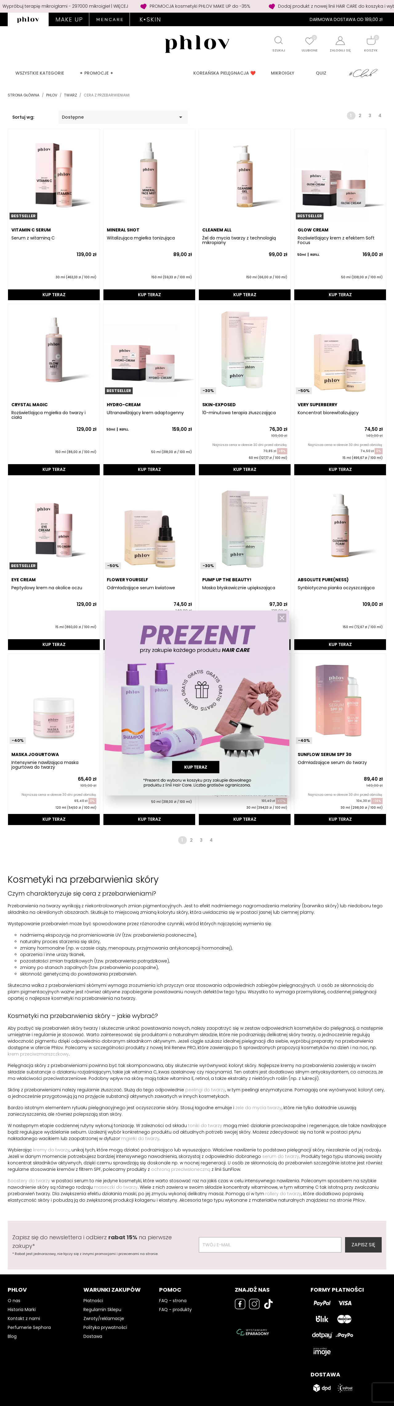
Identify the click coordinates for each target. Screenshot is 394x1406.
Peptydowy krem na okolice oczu (46, 588)
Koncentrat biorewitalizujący (328, 413)
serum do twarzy (280, 1156)
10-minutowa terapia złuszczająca (239, 413)
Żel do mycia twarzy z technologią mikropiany (239, 240)
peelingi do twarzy (205, 1090)
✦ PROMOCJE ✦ (96, 73)
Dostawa (92, 1336)
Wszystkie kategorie (39, 73)
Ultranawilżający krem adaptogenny (145, 413)
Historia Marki (22, 1309)
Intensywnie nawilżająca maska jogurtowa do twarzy (44, 765)
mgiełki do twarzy (140, 1138)
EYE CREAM (23, 580)
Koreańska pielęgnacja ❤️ (224, 73)
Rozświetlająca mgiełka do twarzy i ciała (48, 415)
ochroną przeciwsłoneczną (180, 1169)
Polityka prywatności (105, 1327)
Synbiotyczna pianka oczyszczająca (336, 588)
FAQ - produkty (175, 1309)
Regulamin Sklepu (102, 1309)
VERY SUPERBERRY (317, 405)
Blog (12, 1336)
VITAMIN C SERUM (31, 230)
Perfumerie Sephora (29, 1327)
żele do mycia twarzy (258, 1108)
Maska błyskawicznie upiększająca (238, 588)
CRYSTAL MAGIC (29, 405)
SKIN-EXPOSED (219, 405)
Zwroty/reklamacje (103, 1318)
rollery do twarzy (283, 1194)
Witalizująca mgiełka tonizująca (141, 238)
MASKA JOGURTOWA (35, 754)
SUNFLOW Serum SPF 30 (325, 754)
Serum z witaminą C (33, 238)
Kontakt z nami (24, 1318)
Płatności (93, 1301)
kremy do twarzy (51, 1150)
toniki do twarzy (205, 1125)
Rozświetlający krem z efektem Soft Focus (336, 240)
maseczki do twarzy (116, 1187)
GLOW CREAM (313, 230)
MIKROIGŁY (282, 73)
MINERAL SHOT (123, 230)
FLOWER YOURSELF (127, 580)
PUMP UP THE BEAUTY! (226, 580)
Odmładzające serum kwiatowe (141, 588)
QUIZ (321, 73)
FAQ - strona (173, 1301)
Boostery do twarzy (29, 1181)
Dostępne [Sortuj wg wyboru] (123, 117)
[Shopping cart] (371, 40)
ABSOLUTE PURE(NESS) (323, 580)
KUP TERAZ (54, 295)
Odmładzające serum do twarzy (332, 762)
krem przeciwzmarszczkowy (38, 1054)
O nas (14, 1301)
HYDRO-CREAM (124, 405)
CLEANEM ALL (216, 230)
